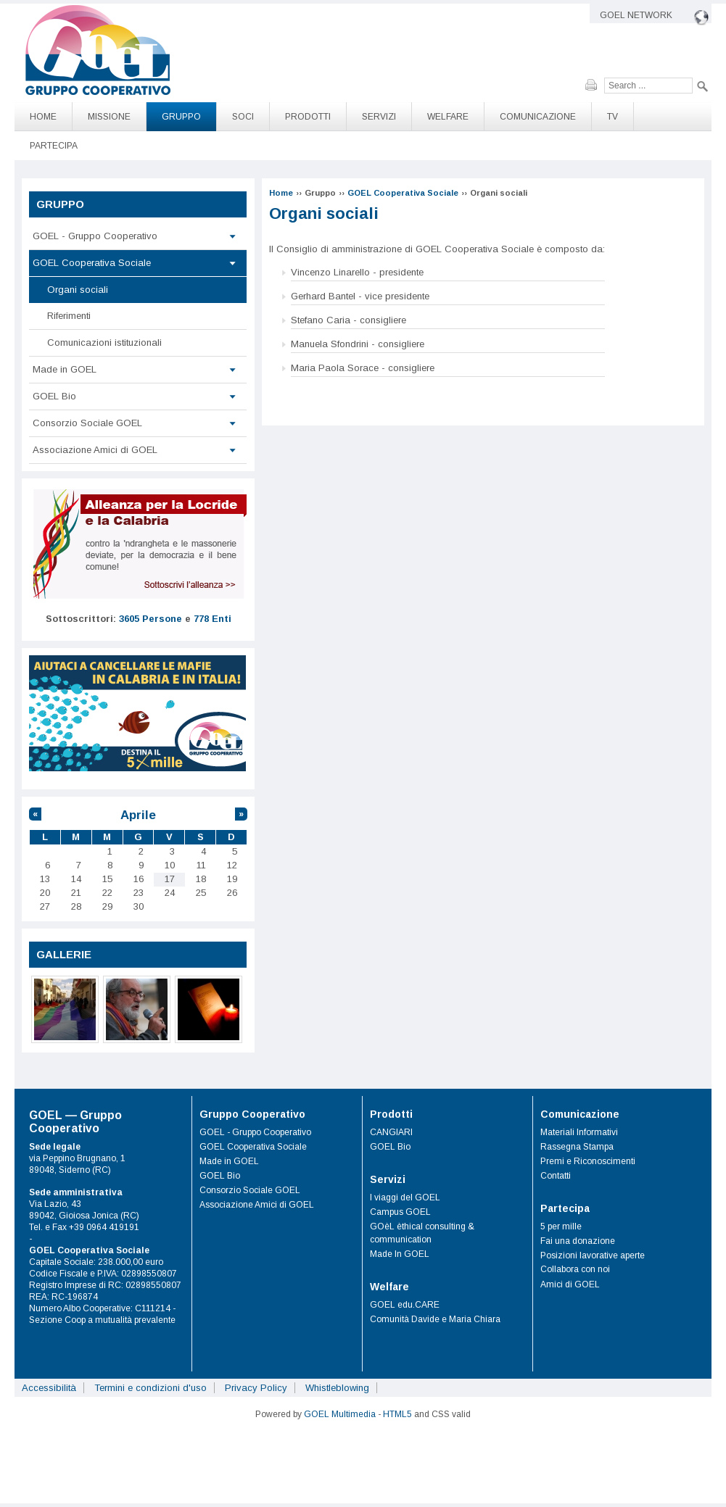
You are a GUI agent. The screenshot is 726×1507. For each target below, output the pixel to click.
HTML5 (397, 1414)
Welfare (448, 117)
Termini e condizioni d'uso (150, 1387)
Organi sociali (77, 289)
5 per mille (561, 1226)
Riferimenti (69, 315)
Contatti (555, 1176)
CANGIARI (391, 1132)
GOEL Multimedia (340, 1414)
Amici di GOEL (570, 1284)
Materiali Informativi (579, 1132)
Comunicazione (538, 117)
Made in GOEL (64, 369)
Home (43, 117)
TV (612, 117)
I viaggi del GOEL (405, 1197)
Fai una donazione (577, 1241)
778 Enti (212, 618)
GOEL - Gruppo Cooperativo (95, 236)
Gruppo (181, 117)
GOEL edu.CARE (405, 1305)
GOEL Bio (54, 396)
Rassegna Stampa (577, 1147)
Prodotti (308, 117)
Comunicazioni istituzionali (104, 342)
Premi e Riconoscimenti (587, 1161)
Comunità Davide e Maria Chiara (435, 1319)
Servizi (379, 117)
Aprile (138, 815)
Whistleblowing (337, 1387)
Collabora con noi (575, 1269)
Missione (109, 117)
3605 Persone (150, 618)
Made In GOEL (399, 1254)
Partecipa (54, 146)
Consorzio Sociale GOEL (87, 423)
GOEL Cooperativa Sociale (402, 192)
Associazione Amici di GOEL (95, 449)
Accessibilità (49, 1387)
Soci (243, 117)
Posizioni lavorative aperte (592, 1255)
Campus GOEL (400, 1212)
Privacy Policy (256, 1387)
